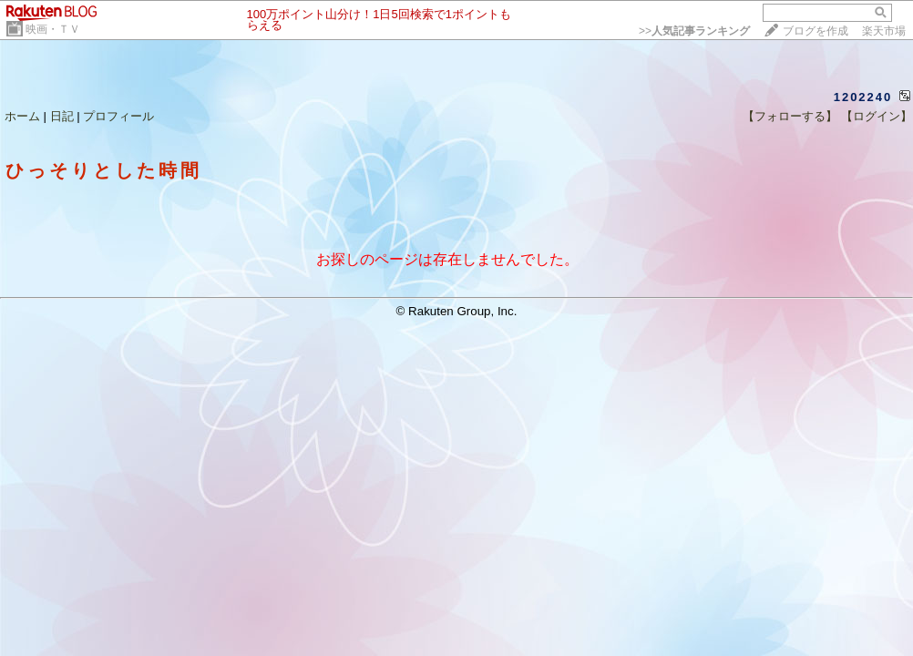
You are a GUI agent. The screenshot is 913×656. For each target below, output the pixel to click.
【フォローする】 (790, 116)
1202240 (863, 97)
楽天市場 (884, 31)
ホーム (22, 116)
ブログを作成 (815, 31)
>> (694, 31)
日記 (62, 116)
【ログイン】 (876, 116)
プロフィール (118, 116)
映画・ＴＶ (53, 29)
